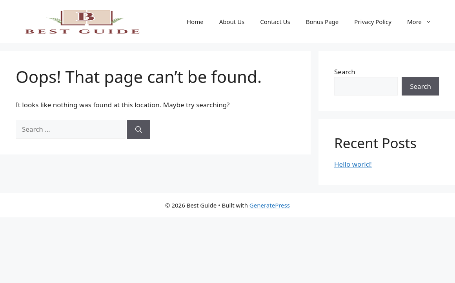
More (423, 21)
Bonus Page (322, 22)
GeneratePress (269, 205)
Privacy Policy (372, 22)
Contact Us (275, 22)
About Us (232, 22)
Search (344, 71)
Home (195, 22)
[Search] (138, 129)
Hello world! (353, 164)
